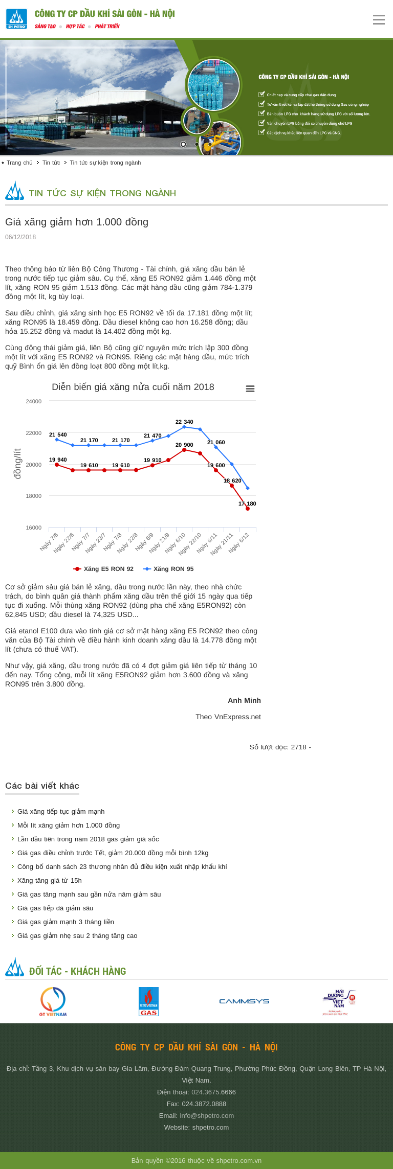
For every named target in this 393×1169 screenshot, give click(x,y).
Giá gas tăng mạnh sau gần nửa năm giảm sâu (89, 894)
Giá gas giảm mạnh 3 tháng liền (65, 922)
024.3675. (206, 1092)
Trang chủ (20, 162)
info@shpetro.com (207, 1115)
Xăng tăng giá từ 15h (49, 880)
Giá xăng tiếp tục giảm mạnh (61, 811)
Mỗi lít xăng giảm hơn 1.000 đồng (68, 825)
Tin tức (51, 162)
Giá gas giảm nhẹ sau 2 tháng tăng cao (77, 935)
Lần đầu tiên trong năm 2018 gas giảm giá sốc (88, 839)
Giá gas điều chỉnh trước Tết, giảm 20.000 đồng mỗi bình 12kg (112, 853)
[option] (53, 1001)
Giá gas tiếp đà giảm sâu (55, 908)
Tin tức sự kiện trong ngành (105, 162)
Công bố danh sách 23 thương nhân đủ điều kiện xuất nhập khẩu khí (122, 866)
